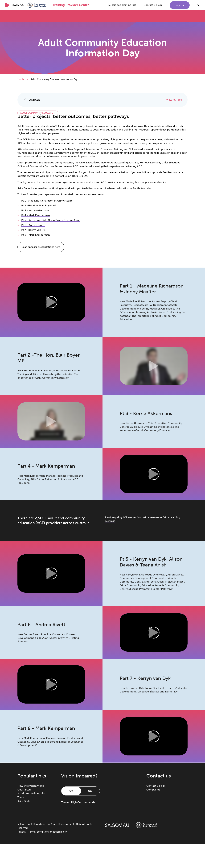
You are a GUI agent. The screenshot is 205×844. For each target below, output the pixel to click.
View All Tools (174, 99)
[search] (198, 5)
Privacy (21, 831)
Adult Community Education (37, 113)
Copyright (26, 824)
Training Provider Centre (71, 5)
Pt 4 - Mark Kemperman (35, 215)
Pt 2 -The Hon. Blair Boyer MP (38, 205)
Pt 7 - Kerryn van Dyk (33, 229)
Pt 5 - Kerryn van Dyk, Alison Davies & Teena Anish (50, 220)
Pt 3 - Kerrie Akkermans (35, 210)
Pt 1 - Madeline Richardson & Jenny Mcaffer (47, 200)
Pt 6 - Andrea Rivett (33, 225)
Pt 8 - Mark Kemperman (35, 234)
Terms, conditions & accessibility (47, 831)
